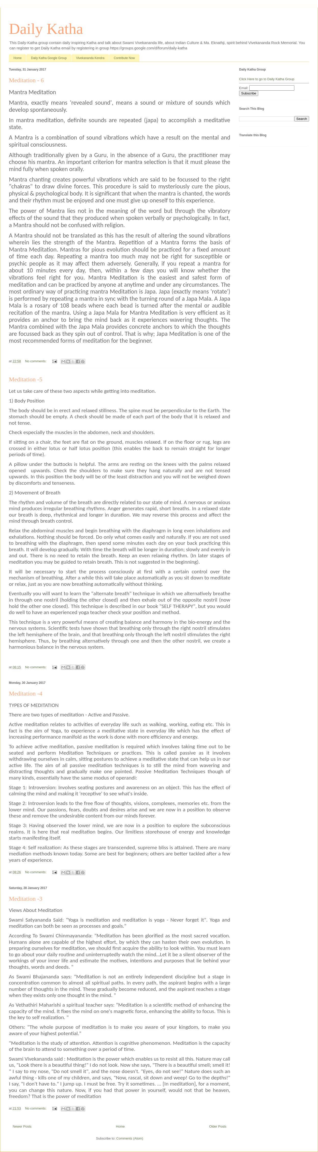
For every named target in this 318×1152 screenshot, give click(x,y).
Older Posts (217, 1126)
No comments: (36, 361)
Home (17, 58)
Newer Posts (22, 1126)
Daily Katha (46, 28)
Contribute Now (124, 58)
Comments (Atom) (129, 1138)
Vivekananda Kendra (90, 58)
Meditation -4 (25, 693)
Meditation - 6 (26, 80)
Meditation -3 (25, 898)
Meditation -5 (25, 379)
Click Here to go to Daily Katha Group (266, 79)
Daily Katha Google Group (49, 58)
